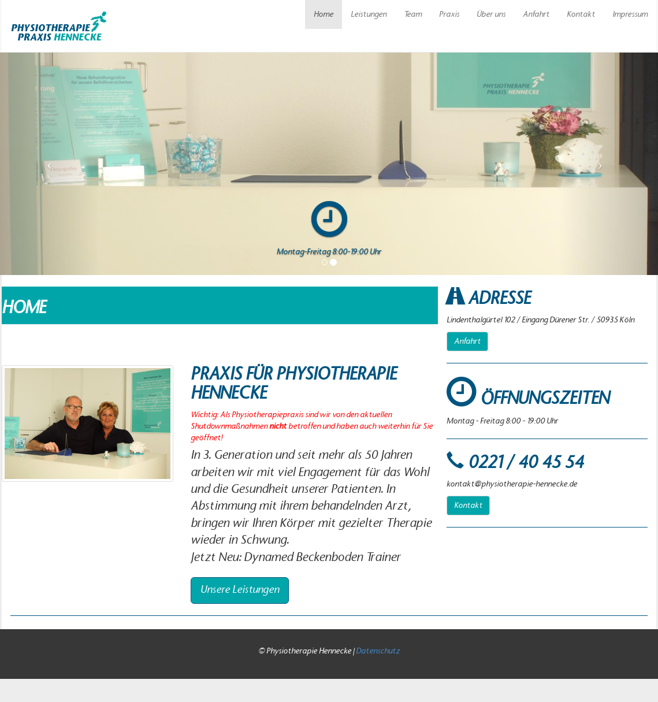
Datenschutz (378, 651)
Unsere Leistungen (239, 590)
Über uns (491, 14)
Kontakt (581, 14)
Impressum (630, 14)
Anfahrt (536, 14)
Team (413, 14)
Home (323, 14)
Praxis (449, 14)
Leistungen (368, 14)
